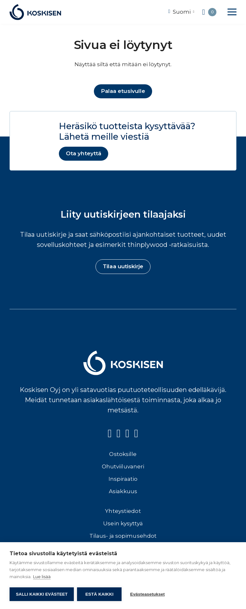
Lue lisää (42, 577)
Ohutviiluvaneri (123, 468)
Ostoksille (123, 455)
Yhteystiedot (123, 512)
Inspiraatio (123, 480)
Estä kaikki (99, 594)
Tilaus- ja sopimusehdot (123, 537)
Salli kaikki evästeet (41, 594)
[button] (232, 12)
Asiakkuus (123, 492)
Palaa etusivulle (123, 91)
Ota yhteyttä (84, 154)
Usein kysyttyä (123, 525)
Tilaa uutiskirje (123, 267)
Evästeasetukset (148, 594)
